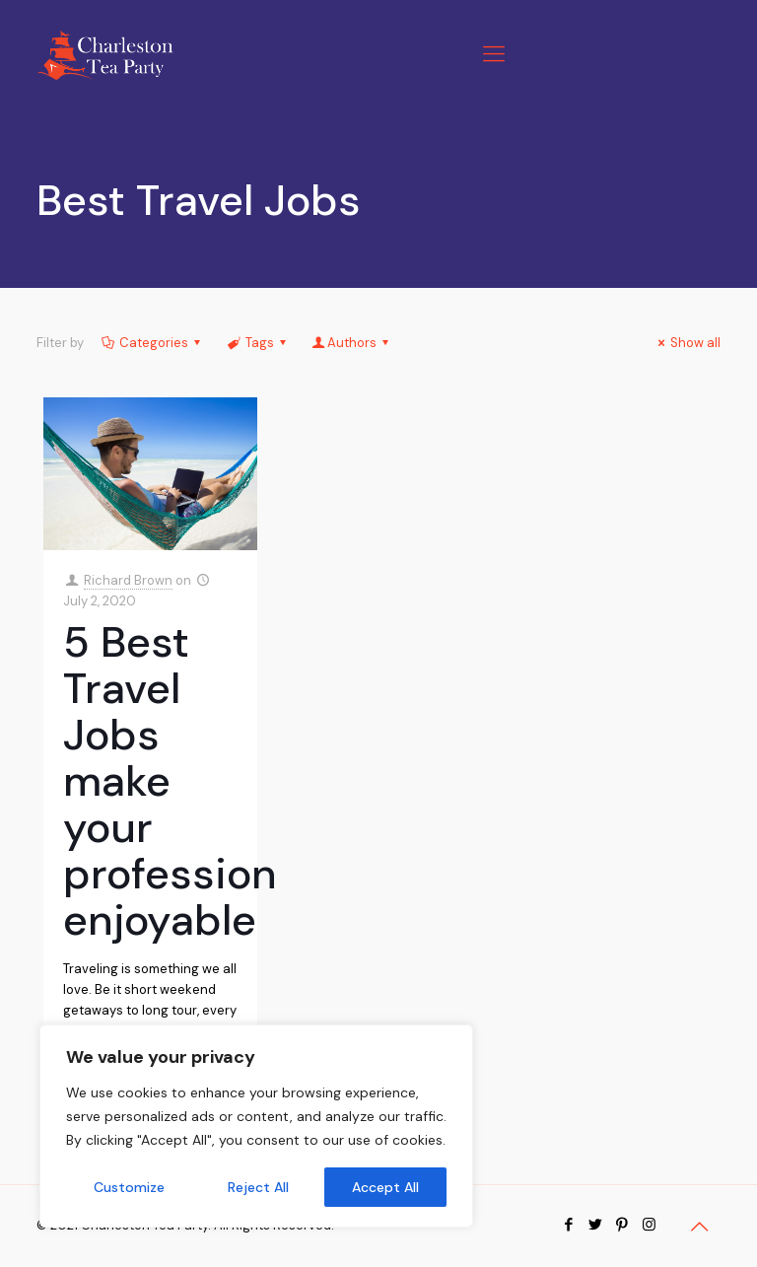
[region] (256, 1126)
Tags (257, 342)
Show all (687, 342)
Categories (152, 342)
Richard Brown (128, 580)
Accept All (385, 1187)
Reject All (258, 1187)
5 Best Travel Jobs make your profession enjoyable (170, 781)
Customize (129, 1187)
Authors (352, 342)
